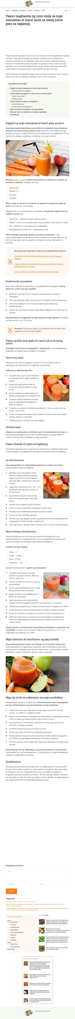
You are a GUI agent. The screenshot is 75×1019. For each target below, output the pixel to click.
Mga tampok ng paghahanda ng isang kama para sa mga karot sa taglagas (39, 992)
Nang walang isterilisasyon (22, 107)
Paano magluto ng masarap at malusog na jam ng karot (36, 272)
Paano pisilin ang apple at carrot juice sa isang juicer (31, 93)
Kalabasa (13, 940)
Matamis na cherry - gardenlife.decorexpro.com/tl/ (20, 901)
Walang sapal (17, 99)
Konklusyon (14, 115)
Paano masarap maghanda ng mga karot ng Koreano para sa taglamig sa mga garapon (40, 1000)
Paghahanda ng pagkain (21, 91)
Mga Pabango (15, 930)
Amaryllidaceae (15, 927)
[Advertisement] (37, 40)
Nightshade (14, 922)
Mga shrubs (14, 944)
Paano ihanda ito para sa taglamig (23, 101)
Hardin (9, 920)
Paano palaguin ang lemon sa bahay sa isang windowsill (57, 948)
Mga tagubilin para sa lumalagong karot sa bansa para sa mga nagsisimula (39, 976)
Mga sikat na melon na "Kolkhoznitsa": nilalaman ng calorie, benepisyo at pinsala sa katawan (57, 930)
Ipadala (11, 891)
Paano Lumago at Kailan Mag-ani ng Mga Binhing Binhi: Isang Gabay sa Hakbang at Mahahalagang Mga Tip (57, 921)
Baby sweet (14, 188)
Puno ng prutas (15, 946)
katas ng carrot (20, 180)
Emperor (12, 195)
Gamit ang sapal (18, 96)
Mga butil (13, 935)
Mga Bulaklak (11, 949)
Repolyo (13, 937)
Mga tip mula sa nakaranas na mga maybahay (28, 112)
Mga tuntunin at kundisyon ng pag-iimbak (26, 109)
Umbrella (13, 924)
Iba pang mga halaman (17, 932)
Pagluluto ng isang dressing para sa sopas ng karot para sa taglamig (40, 984)
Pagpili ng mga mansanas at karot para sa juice (29, 88)
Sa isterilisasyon (18, 104)
